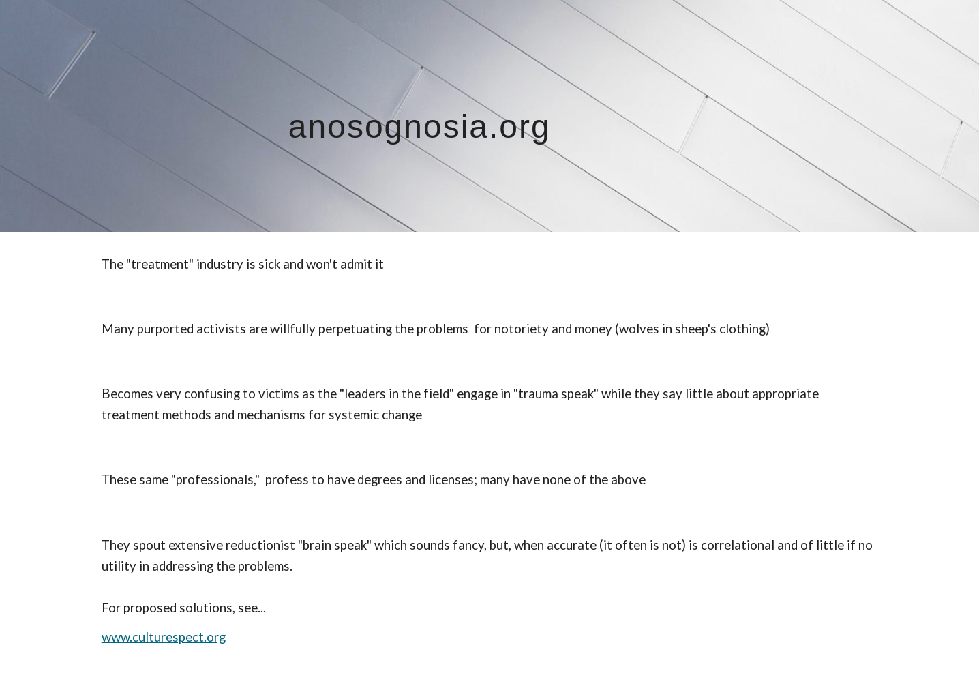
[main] (489, 115)
